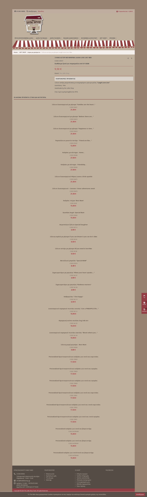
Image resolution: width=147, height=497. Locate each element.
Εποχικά (112, 38)
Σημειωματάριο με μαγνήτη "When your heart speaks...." (73, 273)
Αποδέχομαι (140, 494)
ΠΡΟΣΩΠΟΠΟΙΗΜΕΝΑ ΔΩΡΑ (24, 38)
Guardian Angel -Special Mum (73, 213)
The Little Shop (64, 73)
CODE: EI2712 (73, 227)
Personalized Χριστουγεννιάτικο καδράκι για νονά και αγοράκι (73, 381)
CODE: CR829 (73, 371)
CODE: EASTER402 (73, 455)
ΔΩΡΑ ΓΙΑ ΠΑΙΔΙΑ (41, 38)
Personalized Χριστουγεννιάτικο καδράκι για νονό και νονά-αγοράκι (73, 417)
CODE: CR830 (73, 383)
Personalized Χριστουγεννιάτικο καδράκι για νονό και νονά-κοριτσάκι (73, 405)
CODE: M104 (73, 239)
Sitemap (48, 480)
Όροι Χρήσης (80, 486)
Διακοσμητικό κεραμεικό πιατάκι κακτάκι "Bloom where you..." (73, 333)
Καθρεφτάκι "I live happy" (73, 297)
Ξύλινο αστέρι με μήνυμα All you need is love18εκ (73, 249)
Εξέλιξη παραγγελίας (83, 484)
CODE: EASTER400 (73, 431)
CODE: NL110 (73, 299)
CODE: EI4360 (73, 347)
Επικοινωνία (50, 474)
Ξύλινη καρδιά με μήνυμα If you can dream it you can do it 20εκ (73, 237)
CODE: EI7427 (73, 143)
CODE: (57, 61)
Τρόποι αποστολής (82, 478)
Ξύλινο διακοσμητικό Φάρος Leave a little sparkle (73, 177)
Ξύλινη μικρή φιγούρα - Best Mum (73, 345)
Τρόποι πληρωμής (82, 476)
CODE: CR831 (73, 395)
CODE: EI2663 (73, 215)
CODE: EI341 (73, 203)
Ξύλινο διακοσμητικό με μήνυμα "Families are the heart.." (73, 104)
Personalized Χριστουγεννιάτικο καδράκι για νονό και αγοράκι (73, 369)
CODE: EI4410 (73, 119)
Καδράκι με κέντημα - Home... (73, 152)
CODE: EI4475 (73, 179)
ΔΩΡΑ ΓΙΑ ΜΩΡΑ (55, 38)
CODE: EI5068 (73, 155)
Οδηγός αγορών (82, 474)
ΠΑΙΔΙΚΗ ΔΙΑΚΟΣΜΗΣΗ (70, 38)
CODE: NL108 (73, 287)
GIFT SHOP (103, 38)
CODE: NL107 (73, 275)
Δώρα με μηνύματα (34, 52)
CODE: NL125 (73, 323)
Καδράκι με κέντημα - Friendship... (73, 165)
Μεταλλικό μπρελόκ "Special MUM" (73, 261)
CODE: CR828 (73, 359)
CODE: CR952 (73, 407)
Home (16, 52)
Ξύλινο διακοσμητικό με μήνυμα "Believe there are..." (73, 116)
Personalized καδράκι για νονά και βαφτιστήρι (73, 429)
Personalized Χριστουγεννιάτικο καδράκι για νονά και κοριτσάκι (73, 393)
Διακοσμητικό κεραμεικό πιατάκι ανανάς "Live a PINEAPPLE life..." (73, 309)
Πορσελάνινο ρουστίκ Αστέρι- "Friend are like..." (73, 140)
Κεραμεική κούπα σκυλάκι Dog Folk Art (73, 321)
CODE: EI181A (73, 263)
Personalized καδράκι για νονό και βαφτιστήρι (73, 441)
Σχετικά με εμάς (51, 476)
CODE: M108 (73, 251)
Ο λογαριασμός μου (83, 482)
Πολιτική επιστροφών (83, 480)
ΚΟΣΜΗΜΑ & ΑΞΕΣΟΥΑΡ (89, 38)
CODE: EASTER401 (73, 443)
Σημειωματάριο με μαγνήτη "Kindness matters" (73, 285)
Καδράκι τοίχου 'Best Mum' (73, 201)
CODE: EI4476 (73, 191)
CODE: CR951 (73, 419)
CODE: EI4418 (73, 131)
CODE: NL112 (73, 311)
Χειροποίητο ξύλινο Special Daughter (73, 225)
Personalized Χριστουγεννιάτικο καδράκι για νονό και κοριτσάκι (73, 357)
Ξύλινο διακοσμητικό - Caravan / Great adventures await (73, 188)
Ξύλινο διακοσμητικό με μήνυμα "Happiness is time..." (73, 129)
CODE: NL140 (73, 335)
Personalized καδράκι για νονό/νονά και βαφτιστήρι (73, 453)
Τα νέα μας (49, 478)
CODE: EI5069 (73, 167)
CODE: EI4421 (73, 107)
